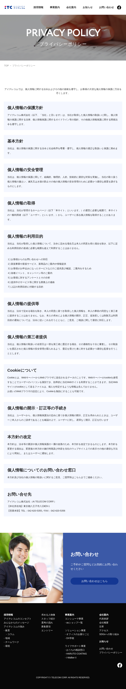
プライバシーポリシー (23, 65)
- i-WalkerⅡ (71, 657)
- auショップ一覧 (74, 622)
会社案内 (71, 7)
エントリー (47, 630)
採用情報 (38, 7)
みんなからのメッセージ (16, 622)
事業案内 (55, 7)
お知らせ (87, 7)
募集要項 (45, 626)
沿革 (101, 626)
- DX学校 (69, 638)
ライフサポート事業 (75, 646)
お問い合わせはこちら (94, 581)
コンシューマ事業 (74, 618)
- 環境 (7, 646)
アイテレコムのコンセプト (17, 618)
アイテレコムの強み (14, 626)
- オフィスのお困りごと (77, 634)
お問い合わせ (106, 7)
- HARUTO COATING (76, 653)
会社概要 (103, 622)
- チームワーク (11, 642)
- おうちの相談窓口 (75, 650)
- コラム (9, 634)
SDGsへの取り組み (109, 634)
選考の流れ (47, 622)
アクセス (103, 630)
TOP (6, 65)
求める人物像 (48, 614)
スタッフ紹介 (48, 618)
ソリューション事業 (75, 630)
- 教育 (7, 630)
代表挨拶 (103, 618)
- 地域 (7, 638)
